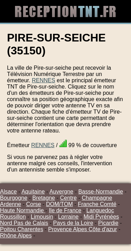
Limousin (42, 217)
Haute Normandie (22, 210)
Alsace (8, 192)
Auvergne (61, 192)
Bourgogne (13, 198)
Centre (68, 198)
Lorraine (68, 217)
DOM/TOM (59, 204)
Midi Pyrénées (101, 217)
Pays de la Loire (73, 223)
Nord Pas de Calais (24, 223)
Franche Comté (97, 204)
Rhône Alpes (16, 235)
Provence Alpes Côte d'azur (82, 229)
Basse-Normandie (100, 192)
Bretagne (43, 198)
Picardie (108, 223)
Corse (33, 204)
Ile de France (65, 210)
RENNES (43, 80)
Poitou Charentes (21, 229)
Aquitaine (33, 192)
